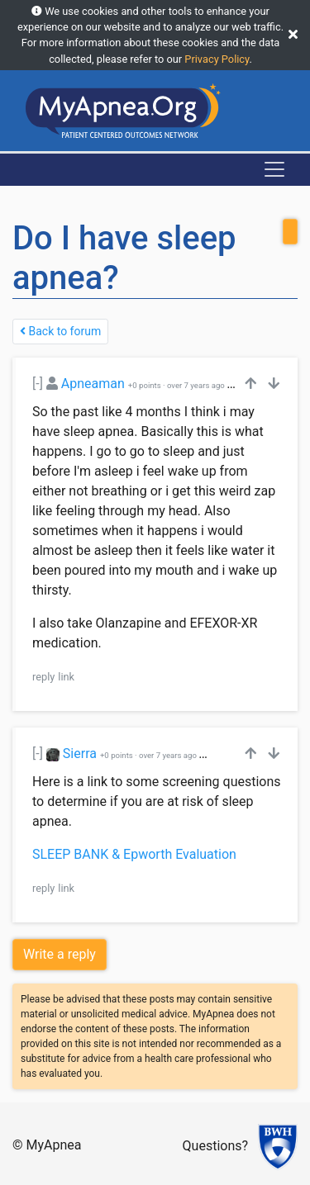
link (66, 677)
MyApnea (54, 1145)
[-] (37, 383)
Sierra (80, 753)
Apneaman (93, 383)
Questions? (215, 1146)
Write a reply (59, 954)
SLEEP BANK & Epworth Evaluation (134, 854)
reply (43, 677)
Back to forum (60, 331)
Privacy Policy (216, 59)
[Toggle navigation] (274, 169)
